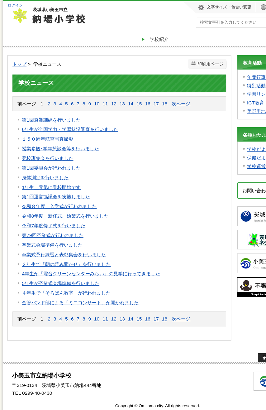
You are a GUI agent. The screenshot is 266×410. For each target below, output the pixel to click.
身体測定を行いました (45, 177)
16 (147, 103)
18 (164, 103)
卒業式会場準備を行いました (52, 245)
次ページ (181, 103)
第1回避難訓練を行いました (51, 120)
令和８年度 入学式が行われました (59, 206)
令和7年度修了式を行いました (53, 225)
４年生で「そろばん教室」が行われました (66, 293)
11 (105, 103)
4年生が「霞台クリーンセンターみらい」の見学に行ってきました (91, 273)
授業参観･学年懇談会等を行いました (60, 148)
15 (139, 103)
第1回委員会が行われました (51, 168)
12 (113, 103)
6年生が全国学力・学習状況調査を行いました (70, 129)
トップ (19, 64)
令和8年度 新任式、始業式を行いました (65, 216)
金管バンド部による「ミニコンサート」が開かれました (80, 302)
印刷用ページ (210, 64)
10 (96, 103)
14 (130, 103)
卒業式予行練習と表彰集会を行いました (64, 254)
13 (122, 103)
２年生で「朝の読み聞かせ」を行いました (66, 264)
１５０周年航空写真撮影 (47, 139)
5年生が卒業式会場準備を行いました (60, 283)
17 (156, 103)
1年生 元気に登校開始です (51, 187)
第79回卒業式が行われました (52, 235)
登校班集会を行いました (47, 158)
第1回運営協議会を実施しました (56, 196)
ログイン (15, 5)
